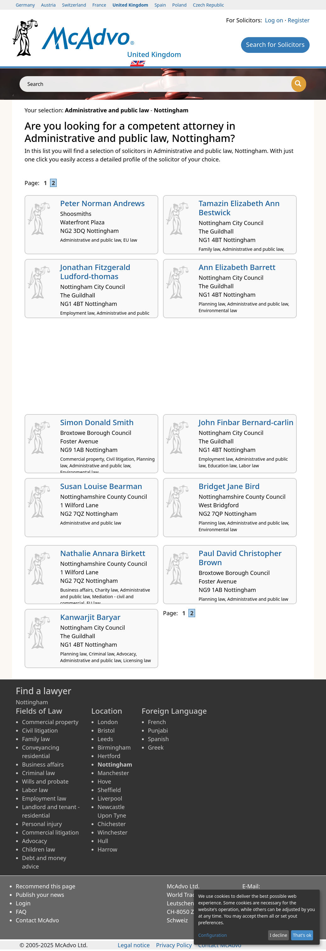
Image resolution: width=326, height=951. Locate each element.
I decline (278, 935)
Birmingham (114, 747)
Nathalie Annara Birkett (102, 553)
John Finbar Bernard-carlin (246, 422)
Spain (160, 5)
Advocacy (34, 841)
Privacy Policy (174, 945)
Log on (274, 20)
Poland (179, 5)
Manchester (113, 773)
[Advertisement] (163, 368)
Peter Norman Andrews (102, 203)
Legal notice (134, 945)
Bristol (106, 730)
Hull (103, 841)
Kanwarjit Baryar (90, 617)
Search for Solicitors (275, 44)
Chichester (112, 824)
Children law (38, 849)
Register (299, 20)
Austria (48, 5)
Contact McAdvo (37, 920)
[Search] (298, 84)
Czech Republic (208, 5)
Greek (156, 747)
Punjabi (158, 730)
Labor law (35, 790)
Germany (25, 5)
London (108, 722)
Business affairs (43, 764)
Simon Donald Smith (97, 422)
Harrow (107, 849)
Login (23, 903)
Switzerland (74, 5)
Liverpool (110, 798)
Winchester (112, 832)
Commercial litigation (50, 832)
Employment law (44, 798)
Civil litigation (40, 730)
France (99, 5)
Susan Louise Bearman (101, 486)
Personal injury (42, 824)
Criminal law (38, 773)
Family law (36, 739)
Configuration (212, 935)
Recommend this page (46, 886)
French (157, 722)
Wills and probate (45, 781)
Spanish (158, 739)
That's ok (302, 935)
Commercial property (50, 722)
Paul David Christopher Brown (240, 557)
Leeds (105, 739)
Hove (104, 781)
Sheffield (109, 790)
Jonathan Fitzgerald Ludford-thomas (95, 271)
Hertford (109, 756)
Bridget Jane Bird (229, 486)
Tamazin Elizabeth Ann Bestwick (239, 207)
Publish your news (40, 894)
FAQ (21, 911)
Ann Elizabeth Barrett (237, 267)
